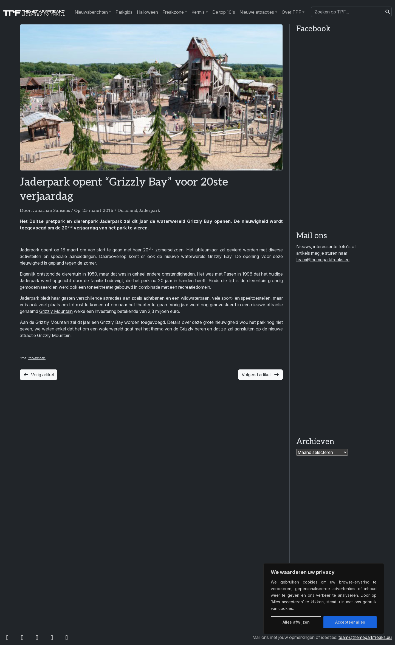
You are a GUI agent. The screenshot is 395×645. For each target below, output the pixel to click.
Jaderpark (149, 210)
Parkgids (123, 12)
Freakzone (173, 12)
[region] (323, 598)
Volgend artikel (260, 374)
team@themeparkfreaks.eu (322, 259)
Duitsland (127, 210)
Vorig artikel (38, 374)
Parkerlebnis (37, 358)
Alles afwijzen (296, 622)
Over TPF (291, 12)
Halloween (147, 12)
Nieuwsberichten (91, 12)
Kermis (198, 12)
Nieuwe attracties (256, 12)
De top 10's (223, 12)
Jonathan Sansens (51, 210)
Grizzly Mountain (56, 311)
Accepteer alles (350, 622)
